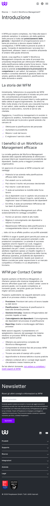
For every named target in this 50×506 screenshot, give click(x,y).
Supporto (5, 447)
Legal (4, 473)
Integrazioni (6, 460)
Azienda (5, 467)
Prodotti (5, 441)
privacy (27, 408)
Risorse (5, 454)
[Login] (37, 3)
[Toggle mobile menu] (46, 3)
